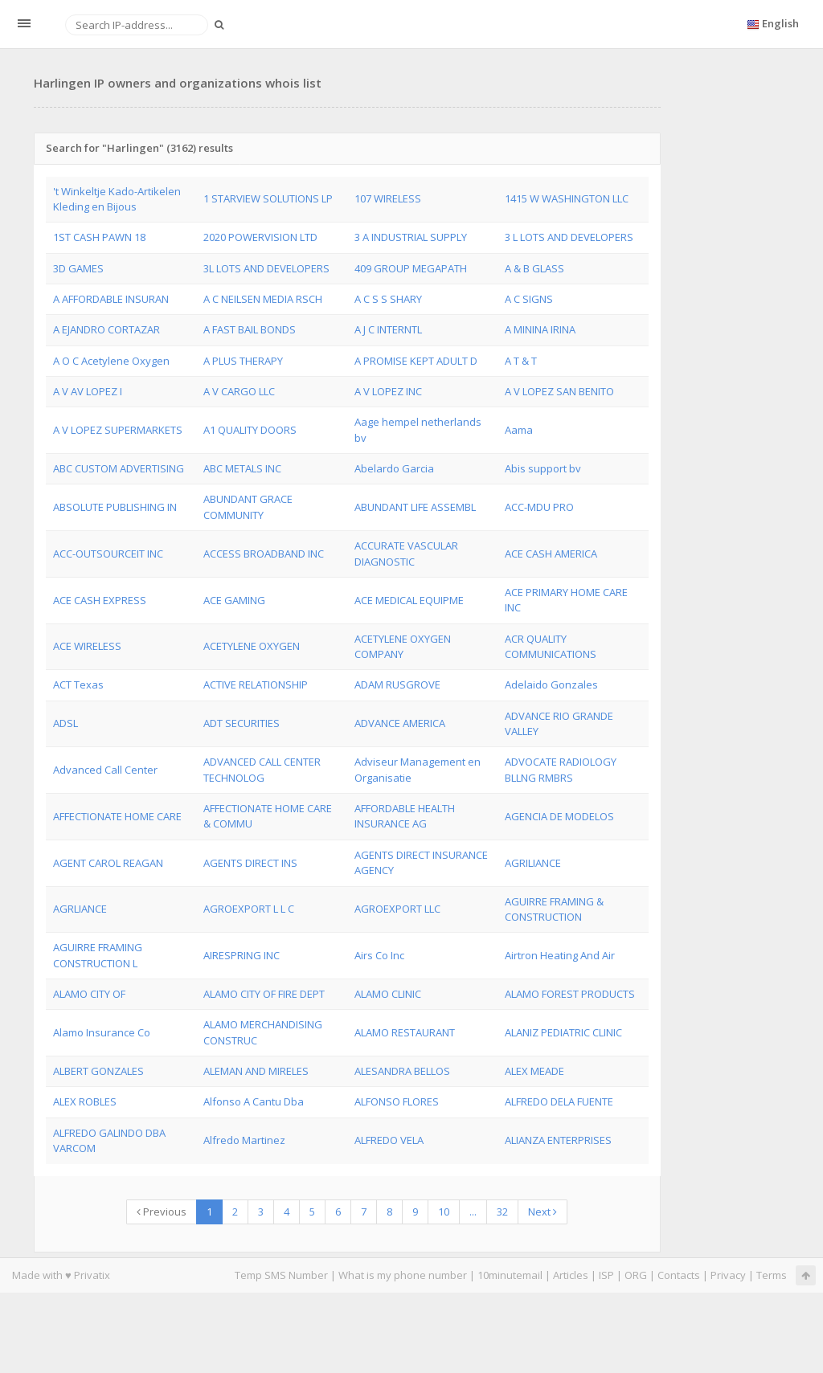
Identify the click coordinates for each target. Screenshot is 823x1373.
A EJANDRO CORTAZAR (106, 329)
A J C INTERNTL (388, 329)
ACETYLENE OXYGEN (251, 646)
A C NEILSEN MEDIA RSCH (262, 299)
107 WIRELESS (387, 198)
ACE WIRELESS (87, 646)
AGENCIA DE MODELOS (559, 816)
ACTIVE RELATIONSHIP (255, 684)
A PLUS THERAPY (243, 360)
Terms (771, 1275)
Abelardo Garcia (394, 468)
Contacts (678, 1275)
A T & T (521, 360)
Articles (570, 1275)
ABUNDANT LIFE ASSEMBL (415, 507)
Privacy (728, 1275)
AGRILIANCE (533, 863)
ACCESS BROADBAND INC (263, 553)
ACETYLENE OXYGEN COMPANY (402, 646)
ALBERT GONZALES (98, 1071)
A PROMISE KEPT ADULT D (415, 360)
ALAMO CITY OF (89, 994)
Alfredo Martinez (244, 1140)
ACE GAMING (234, 600)
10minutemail (510, 1275)
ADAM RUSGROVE (397, 684)
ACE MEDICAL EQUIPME (409, 600)
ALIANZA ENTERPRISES (558, 1140)
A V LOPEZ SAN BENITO (559, 391)
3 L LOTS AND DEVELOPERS (569, 237)
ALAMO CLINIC (387, 994)
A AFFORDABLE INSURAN (111, 299)
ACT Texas (78, 684)
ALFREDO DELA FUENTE (559, 1101)
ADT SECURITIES (241, 723)
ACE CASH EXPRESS (99, 600)
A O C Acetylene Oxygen (111, 360)
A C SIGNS (529, 299)
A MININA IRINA (540, 329)
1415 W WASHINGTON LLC (567, 198)
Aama (519, 430)
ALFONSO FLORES (396, 1101)
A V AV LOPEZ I (87, 391)
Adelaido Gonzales (551, 684)
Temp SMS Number (281, 1275)
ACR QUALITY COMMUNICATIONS (550, 646)
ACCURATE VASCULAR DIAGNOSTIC (406, 553)
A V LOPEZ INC (388, 391)
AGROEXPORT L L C (248, 908)
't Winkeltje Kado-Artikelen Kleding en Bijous (117, 199)
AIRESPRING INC (241, 955)
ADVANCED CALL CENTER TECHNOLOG (262, 769)
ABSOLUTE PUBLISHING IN (115, 507)
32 (502, 1211)
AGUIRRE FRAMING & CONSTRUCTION (554, 909)
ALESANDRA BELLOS (402, 1071)
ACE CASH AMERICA (551, 553)
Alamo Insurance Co (101, 1032)
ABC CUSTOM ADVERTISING (118, 468)
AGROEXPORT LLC (397, 908)
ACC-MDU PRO (539, 507)
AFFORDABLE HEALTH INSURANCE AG (404, 816)
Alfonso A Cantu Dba (253, 1101)
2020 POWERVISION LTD (260, 237)
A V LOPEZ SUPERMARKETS (117, 430)
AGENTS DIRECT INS (250, 863)
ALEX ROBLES (85, 1101)
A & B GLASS (534, 268)
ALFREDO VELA (389, 1140)
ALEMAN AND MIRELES (256, 1071)
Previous (161, 1211)
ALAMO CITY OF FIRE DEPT (264, 994)
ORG (635, 1275)
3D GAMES (78, 268)
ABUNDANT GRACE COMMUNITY (248, 506)
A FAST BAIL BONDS (249, 329)
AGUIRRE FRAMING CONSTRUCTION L (97, 955)
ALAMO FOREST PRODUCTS (570, 994)
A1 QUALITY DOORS (250, 430)
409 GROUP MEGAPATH (410, 268)
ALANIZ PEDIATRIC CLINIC (563, 1032)
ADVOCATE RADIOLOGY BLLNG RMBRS (560, 769)
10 (443, 1211)
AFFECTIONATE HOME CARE (117, 816)
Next (542, 1211)
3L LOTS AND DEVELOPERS (266, 268)
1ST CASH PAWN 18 (99, 237)
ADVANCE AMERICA (399, 723)
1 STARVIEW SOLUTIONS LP (268, 198)
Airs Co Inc (379, 955)
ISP (607, 1275)
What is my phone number (402, 1275)
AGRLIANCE (80, 908)
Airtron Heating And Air (560, 955)
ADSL (65, 723)
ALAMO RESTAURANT (404, 1032)
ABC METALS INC (242, 468)
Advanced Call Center (105, 769)
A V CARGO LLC (239, 391)
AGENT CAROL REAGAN (108, 863)
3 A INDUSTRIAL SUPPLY (410, 237)
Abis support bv (543, 468)
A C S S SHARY (388, 299)
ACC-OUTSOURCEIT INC (108, 553)
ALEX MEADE (534, 1071)
